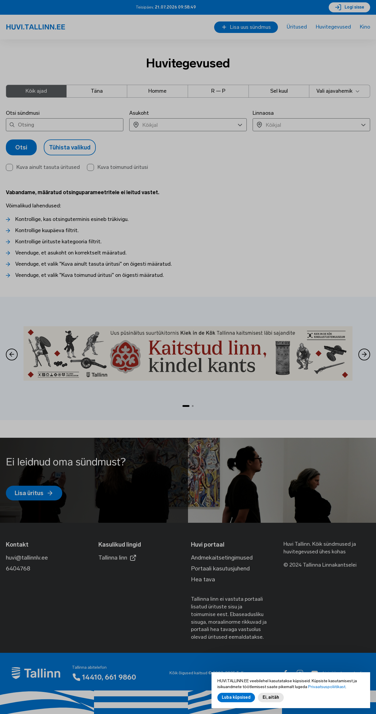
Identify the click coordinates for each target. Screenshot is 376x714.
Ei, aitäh (271, 697)
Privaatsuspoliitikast (326, 687)
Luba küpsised (236, 697)
